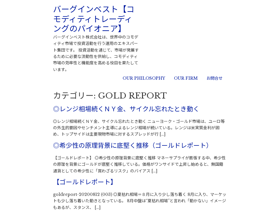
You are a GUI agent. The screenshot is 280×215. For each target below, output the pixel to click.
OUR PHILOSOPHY (144, 78)
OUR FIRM (186, 78)
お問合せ (214, 78)
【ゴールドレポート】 (85, 182)
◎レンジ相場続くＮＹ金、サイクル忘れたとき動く (126, 109)
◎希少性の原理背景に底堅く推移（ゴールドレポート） (132, 146)
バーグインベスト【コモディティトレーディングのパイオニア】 (93, 19)
